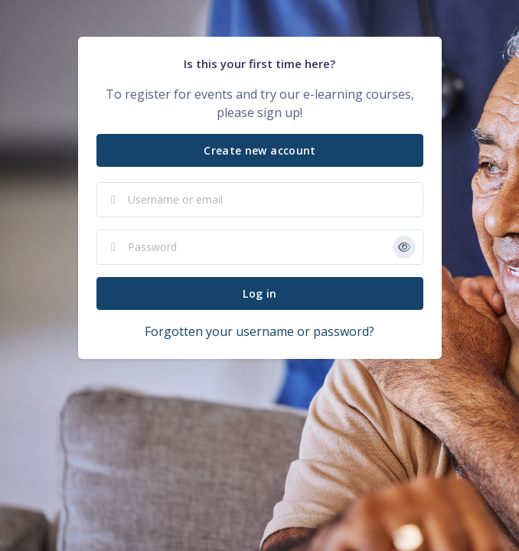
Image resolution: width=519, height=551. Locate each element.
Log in (259, 293)
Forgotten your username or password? (259, 331)
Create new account (259, 150)
